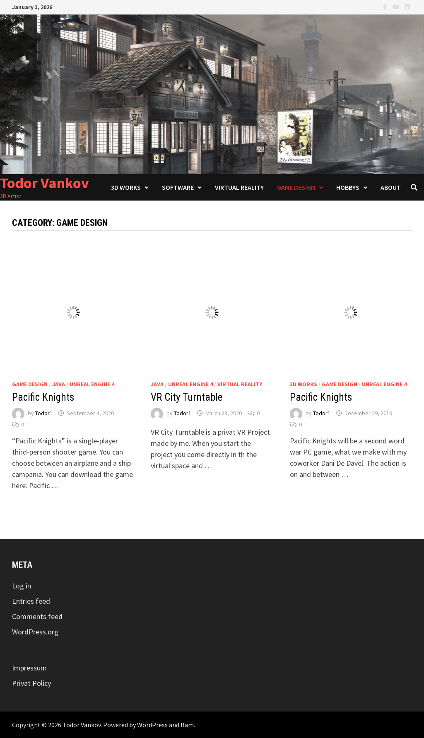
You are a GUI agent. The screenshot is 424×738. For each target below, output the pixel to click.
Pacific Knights (43, 397)
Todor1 (44, 413)
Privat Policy (31, 683)
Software (178, 187)
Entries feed (31, 601)
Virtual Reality (239, 187)
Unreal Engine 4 (92, 384)
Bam (187, 725)
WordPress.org (35, 631)
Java (58, 384)
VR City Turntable (186, 397)
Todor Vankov (44, 183)
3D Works (126, 187)
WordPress (152, 725)
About (391, 187)
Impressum (29, 668)
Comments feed (37, 616)
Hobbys (347, 187)
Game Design (296, 187)
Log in (21, 585)
